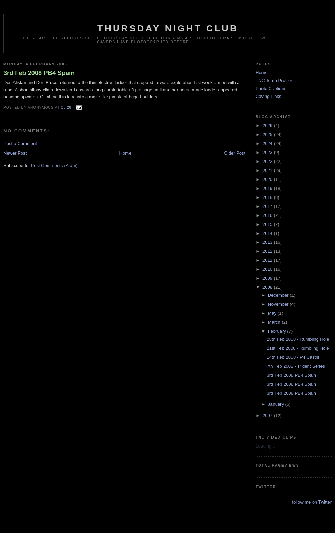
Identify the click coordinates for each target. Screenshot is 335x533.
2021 (268, 170)
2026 (268, 125)
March (275, 322)
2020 (268, 179)
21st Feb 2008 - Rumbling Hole (298, 348)
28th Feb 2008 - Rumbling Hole (298, 339)
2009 (268, 278)
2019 (268, 188)
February (277, 331)
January (276, 404)
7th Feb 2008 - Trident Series (296, 366)
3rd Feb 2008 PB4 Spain (39, 73)
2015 (268, 224)
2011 (268, 260)
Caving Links (268, 96)
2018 (268, 197)
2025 (268, 134)
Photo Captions (271, 88)
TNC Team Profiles (274, 80)
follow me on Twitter (312, 502)
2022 (268, 161)
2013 (268, 242)
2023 (268, 152)
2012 (268, 251)
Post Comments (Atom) (54, 165)
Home (125, 153)
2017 (268, 206)
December (279, 295)
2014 (268, 233)
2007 (268, 415)
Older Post (234, 153)
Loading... (265, 446)
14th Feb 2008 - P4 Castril (293, 357)
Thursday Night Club (167, 28)
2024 (268, 143)
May (273, 313)
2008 (268, 287)
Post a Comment (20, 143)
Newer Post (15, 153)
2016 (268, 215)
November (279, 304)
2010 (268, 269)
